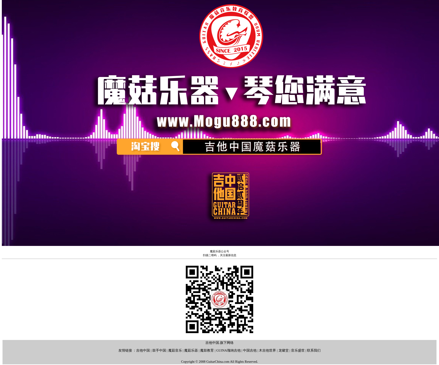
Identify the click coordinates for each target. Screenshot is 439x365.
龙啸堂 (283, 350)
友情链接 (125, 350)
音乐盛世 (298, 350)
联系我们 (314, 350)
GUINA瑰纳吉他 (228, 350)
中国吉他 (250, 350)
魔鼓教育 (207, 350)
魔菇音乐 (175, 350)
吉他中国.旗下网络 (219, 343)
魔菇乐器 (191, 350)
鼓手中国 (159, 350)
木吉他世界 (267, 350)
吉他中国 (143, 350)
